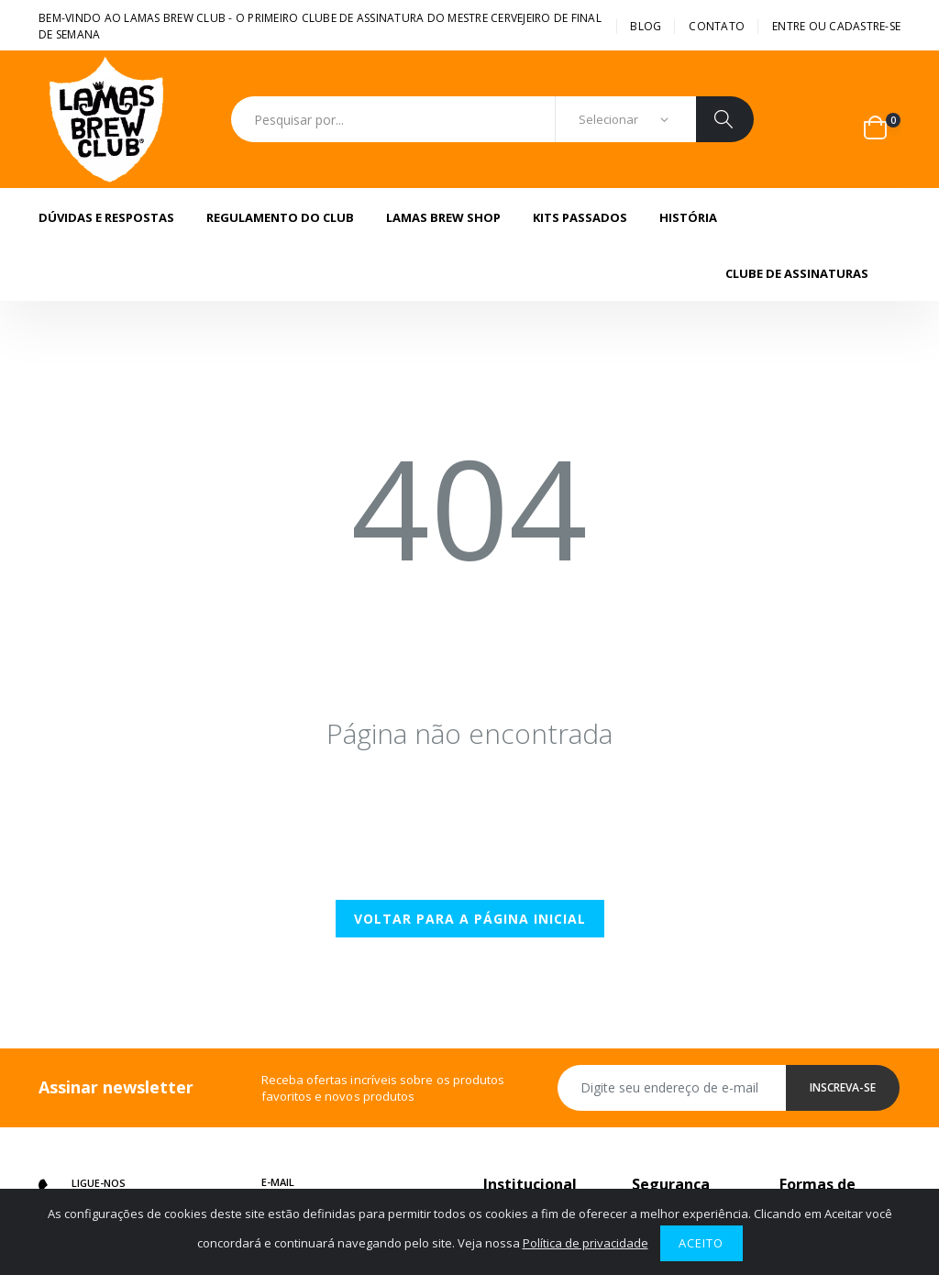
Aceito (701, 1243)
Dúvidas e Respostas (106, 217)
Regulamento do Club (280, 217)
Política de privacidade (585, 1243)
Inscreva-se (843, 1087)
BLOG (645, 26)
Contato (717, 26)
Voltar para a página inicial (470, 918)
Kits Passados (580, 217)
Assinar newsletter (116, 1087)
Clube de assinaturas (796, 273)
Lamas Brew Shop (443, 217)
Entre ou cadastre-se (836, 26)
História (688, 217)
